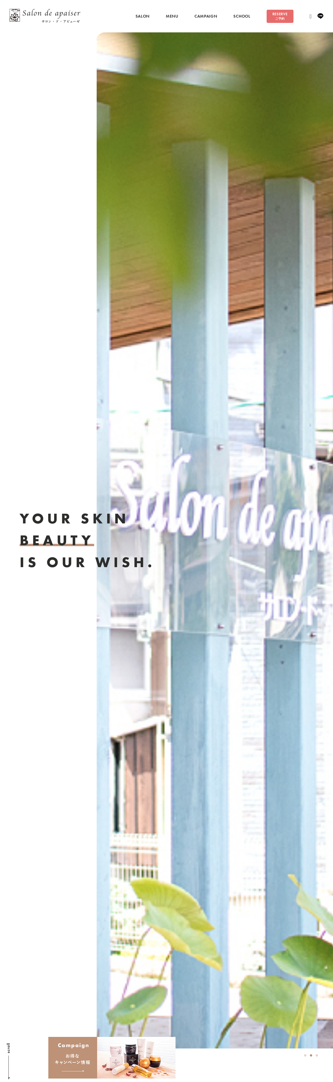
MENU (169, 17)
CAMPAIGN (203, 17)
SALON (140, 17)
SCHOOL (239, 17)
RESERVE (278, 17)
